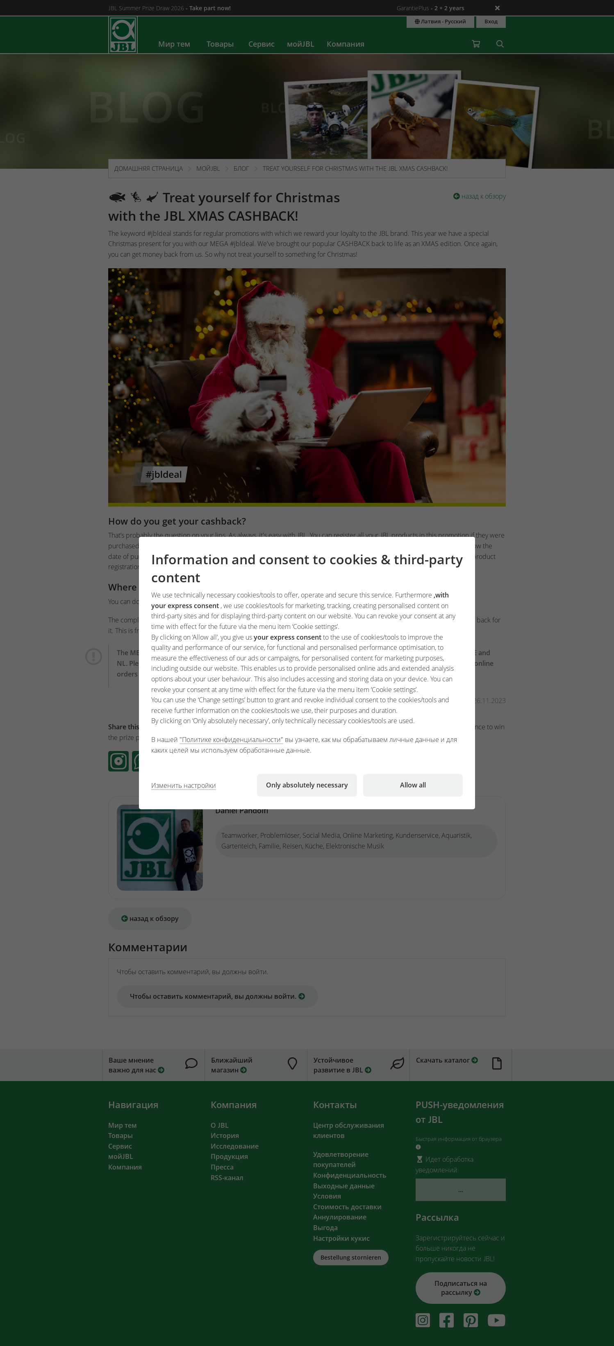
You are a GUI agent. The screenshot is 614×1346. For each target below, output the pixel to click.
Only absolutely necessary (307, 785)
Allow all (413, 785)
